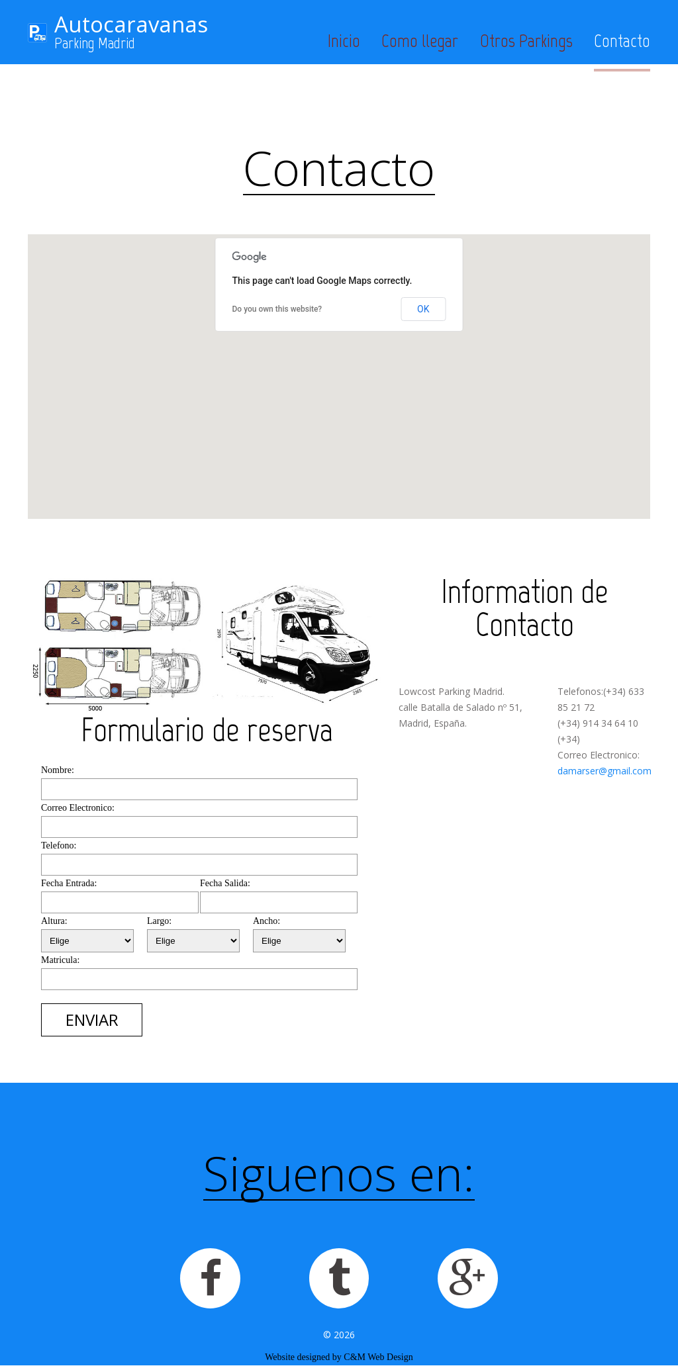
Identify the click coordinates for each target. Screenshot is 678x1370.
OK (423, 309)
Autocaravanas (131, 24)
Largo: (159, 921)
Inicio (344, 41)
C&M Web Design (378, 1362)
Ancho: (266, 921)
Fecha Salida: (225, 883)
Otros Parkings (526, 41)
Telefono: (58, 845)
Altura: (54, 921)
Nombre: (57, 770)
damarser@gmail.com (604, 770)
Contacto (622, 41)
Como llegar (419, 41)
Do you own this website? (277, 309)
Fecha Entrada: (69, 883)
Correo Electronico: (78, 808)
